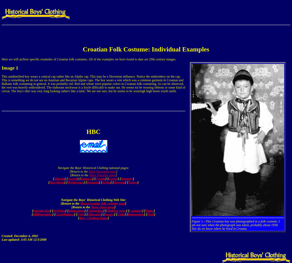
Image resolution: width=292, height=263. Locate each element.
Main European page (102, 171)
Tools (150, 214)
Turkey (133, 182)
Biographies (76, 211)
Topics (149, 211)
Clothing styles (116, 211)
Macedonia (56, 182)
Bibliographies (43, 214)
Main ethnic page (103, 207)
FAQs (81, 214)
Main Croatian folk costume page (102, 203)
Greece (113, 179)
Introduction (41, 211)
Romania (93, 182)
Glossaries (94, 214)
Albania (59, 179)
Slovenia (119, 182)
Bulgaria (86, 179)
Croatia (101, 179)
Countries (135, 211)
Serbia (106, 182)
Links (121, 214)
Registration (136, 214)
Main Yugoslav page (102, 175)
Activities (59, 211)
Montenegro (75, 182)
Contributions (64, 214)
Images (109, 214)
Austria (73, 179)
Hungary (127, 179)
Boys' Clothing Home (93, 218)
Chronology (95, 211)
